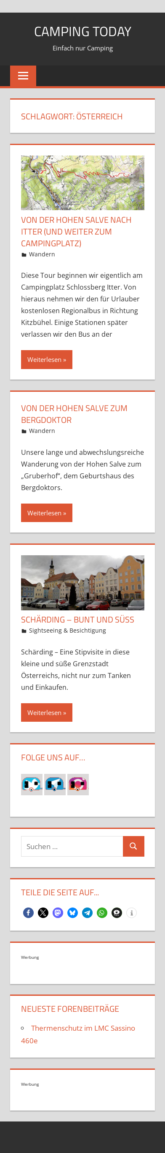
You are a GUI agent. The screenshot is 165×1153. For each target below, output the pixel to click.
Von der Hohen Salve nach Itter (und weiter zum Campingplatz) (76, 231)
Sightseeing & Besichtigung (67, 630)
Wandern (42, 254)
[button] (28, 913)
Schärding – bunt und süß (77, 619)
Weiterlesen (44, 359)
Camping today (82, 31)
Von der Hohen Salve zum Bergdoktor (74, 413)
